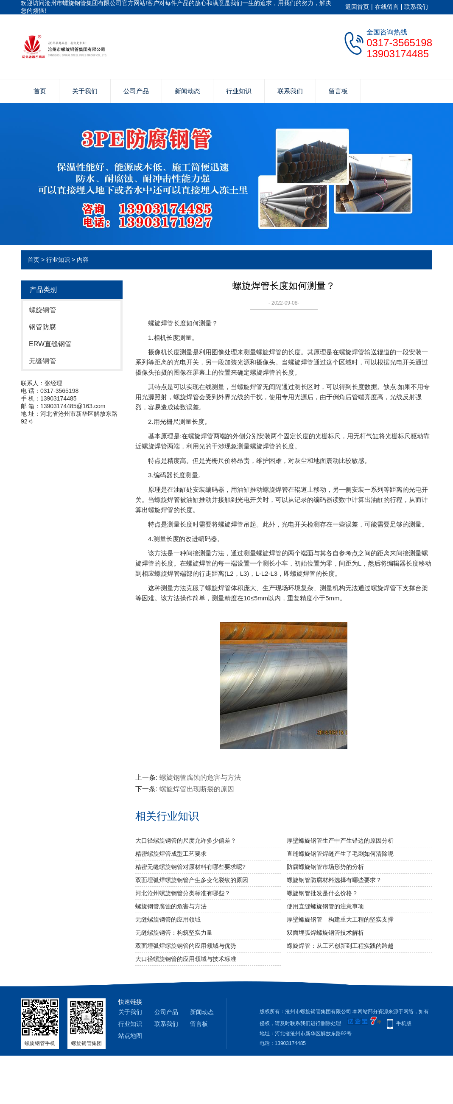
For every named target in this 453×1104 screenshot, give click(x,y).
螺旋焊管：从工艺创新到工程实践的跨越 (340, 945)
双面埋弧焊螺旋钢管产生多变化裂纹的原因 (191, 880)
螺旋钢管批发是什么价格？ (322, 893)
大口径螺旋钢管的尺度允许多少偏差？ (185, 840)
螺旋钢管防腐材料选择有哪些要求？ (334, 880)
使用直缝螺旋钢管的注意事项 (325, 906)
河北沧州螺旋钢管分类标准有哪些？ (182, 893)
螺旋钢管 (42, 310)
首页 (40, 91)
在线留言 (387, 6)
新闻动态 (187, 91)
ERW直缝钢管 (50, 343)
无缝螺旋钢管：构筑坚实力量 (174, 932)
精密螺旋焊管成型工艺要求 (171, 853)
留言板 (338, 91)
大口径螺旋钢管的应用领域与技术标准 (185, 958)
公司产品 (136, 91)
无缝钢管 (42, 360)
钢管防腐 (42, 327)
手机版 (403, 1023)
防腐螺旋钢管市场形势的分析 (325, 866)
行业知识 (239, 91)
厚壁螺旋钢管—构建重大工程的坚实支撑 (340, 919)
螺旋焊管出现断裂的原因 (196, 789)
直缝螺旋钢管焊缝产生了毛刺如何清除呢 (340, 853)
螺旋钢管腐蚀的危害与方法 (200, 777)
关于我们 (85, 91)
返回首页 (357, 6)
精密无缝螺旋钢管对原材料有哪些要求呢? (190, 866)
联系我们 (416, 6)
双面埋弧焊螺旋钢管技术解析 (325, 932)
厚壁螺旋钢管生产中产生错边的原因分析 (340, 840)
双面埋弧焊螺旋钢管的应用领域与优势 (185, 945)
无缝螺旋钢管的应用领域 (168, 919)
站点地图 (130, 1035)
